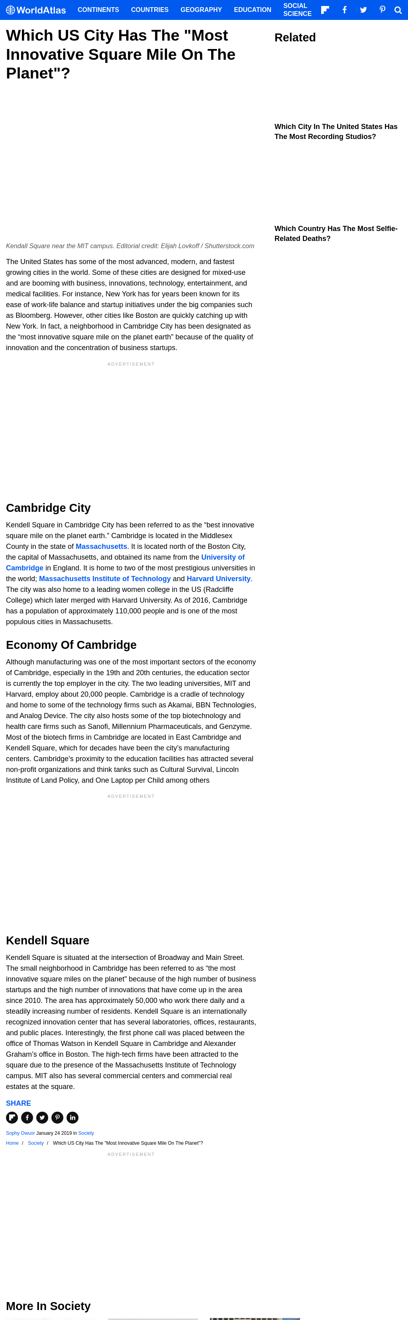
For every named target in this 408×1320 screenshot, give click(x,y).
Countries (150, 9)
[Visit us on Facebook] (344, 10)
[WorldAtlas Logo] (39, 10)
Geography (201, 9)
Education (252, 9)
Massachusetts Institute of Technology (105, 579)
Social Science (297, 9)
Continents (98, 9)
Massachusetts (101, 546)
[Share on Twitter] (42, 1118)
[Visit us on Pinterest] (382, 10)
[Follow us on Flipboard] (325, 10)
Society (86, 1133)
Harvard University (219, 579)
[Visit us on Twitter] (363, 10)
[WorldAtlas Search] (398, 10)
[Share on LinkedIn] (72, 1118)
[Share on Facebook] (27, 1118)
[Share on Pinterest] (57, 1118)
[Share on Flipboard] (12, 1118)
